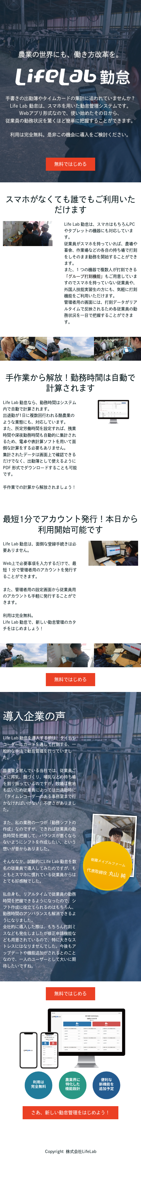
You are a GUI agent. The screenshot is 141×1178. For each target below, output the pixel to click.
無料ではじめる (70, 164)
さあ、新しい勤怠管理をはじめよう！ (70, 1112)
